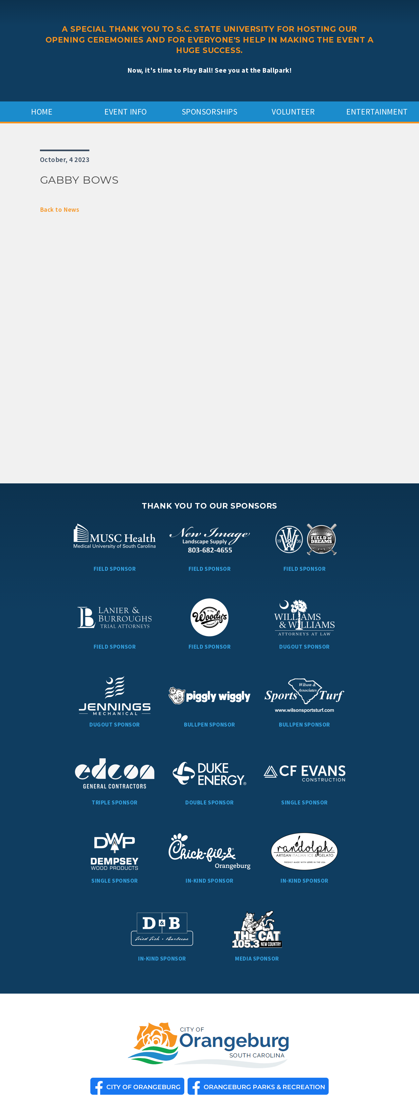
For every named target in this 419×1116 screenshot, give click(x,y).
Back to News (60, 209)
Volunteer (293, 111)
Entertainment (377, 111)
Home (41, 111)
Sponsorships (210, 111)
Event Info (125, 111)
